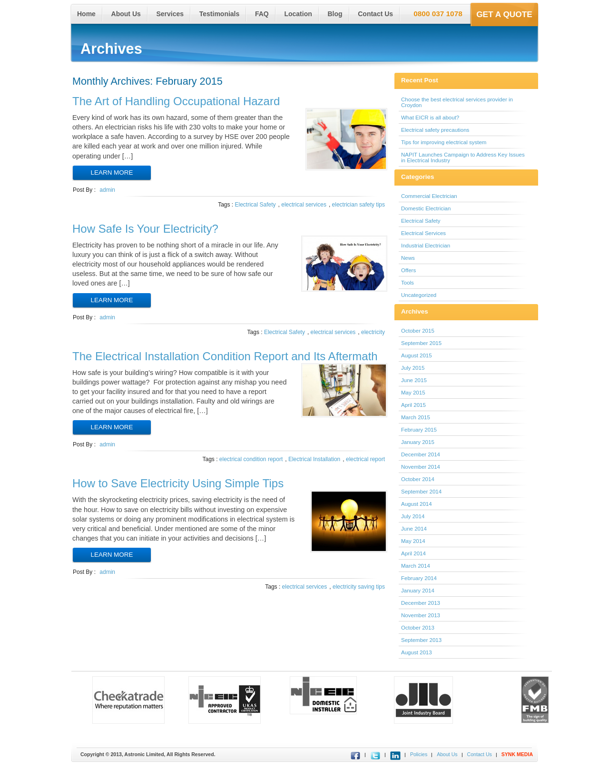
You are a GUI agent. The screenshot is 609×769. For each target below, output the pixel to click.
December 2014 (420, 454)
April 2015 (413, 405)
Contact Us (375, 14)
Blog (334, 14)
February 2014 (419, 578)
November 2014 (420, 467)
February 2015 (419, 430)
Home (86, 14)
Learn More (112, 172)
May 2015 (413, 392)
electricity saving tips (359, 586)
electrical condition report (251, 459)
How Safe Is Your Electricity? (145, 228)
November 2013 (420, 615)
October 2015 (417, 331)
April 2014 (413, 553)
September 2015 (421, 343)
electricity (373, 332)
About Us (126, 14)
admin (107, 190)
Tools (407, 283)
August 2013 (416, 652)
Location (298, 14)
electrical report (365, 459)
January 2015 (417, 442)
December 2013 (420, 603)
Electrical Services (423, 233)
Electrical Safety (255, 204)
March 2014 (415, 566)
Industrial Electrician (425, 245)
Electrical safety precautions (435, 130)
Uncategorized (418, 295)
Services (170, 14)
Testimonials (219, 14)
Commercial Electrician (429, 196)
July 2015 (412, 368)
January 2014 (417, 590)
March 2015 (415, 417)
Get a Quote (504, 14)
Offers (408, 270)
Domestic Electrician (426, 208)
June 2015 (414, 380)
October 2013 (417, 628)
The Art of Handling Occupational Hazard (176, 101)
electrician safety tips (358, 204)
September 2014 (421, 491)
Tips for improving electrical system (443, 142)
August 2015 (416, 355)
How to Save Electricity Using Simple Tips (178, 483)
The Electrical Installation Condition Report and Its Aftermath (225, 356)
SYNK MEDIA (517, 754)
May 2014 (413, 541)
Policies (418, 754)
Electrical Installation (314, 459)
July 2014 (412, 516)
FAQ (262, 14)
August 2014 (416, 504)
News (408, 258)
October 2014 (417, 479)
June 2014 (414, 529)
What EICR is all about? (430, 117)
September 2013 (421, 640)
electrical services (303, 204)
